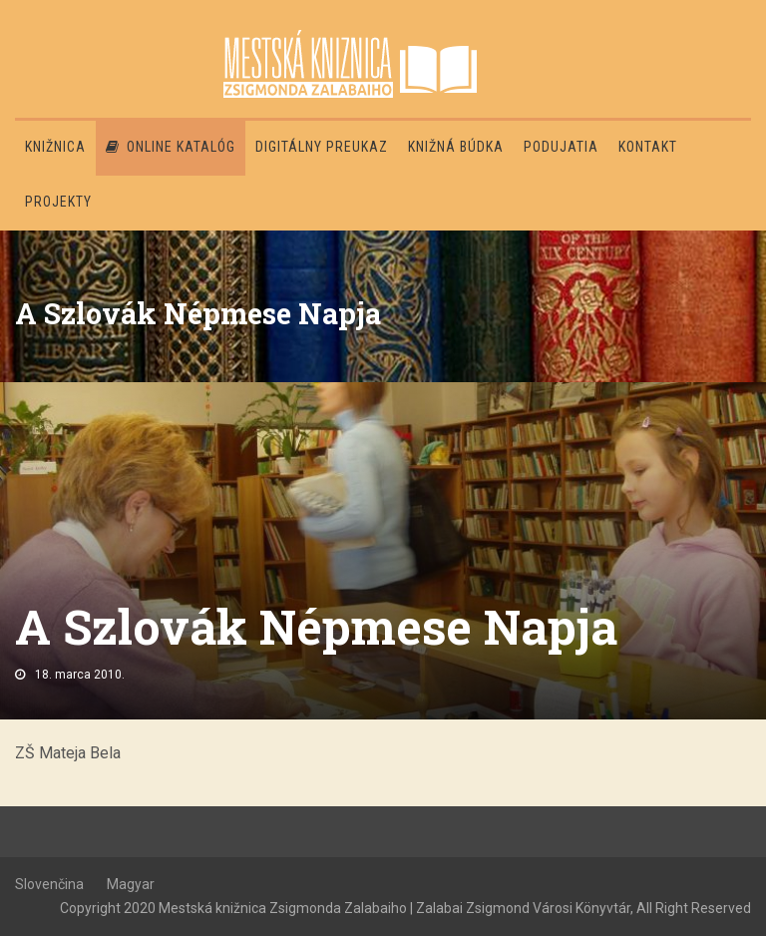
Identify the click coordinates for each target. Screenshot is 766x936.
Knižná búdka (456, 147)
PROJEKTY (58, 202)
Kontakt (647, 147)
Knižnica (55, 147)
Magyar (131, 884)
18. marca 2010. (80, 675)
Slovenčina (49, 884)
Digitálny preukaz (321, 147)
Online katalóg (170, 147)
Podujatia (561, 147)
